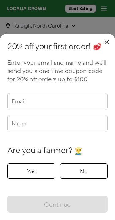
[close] (107, 42)
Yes (31, 171)
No (84, 171)
